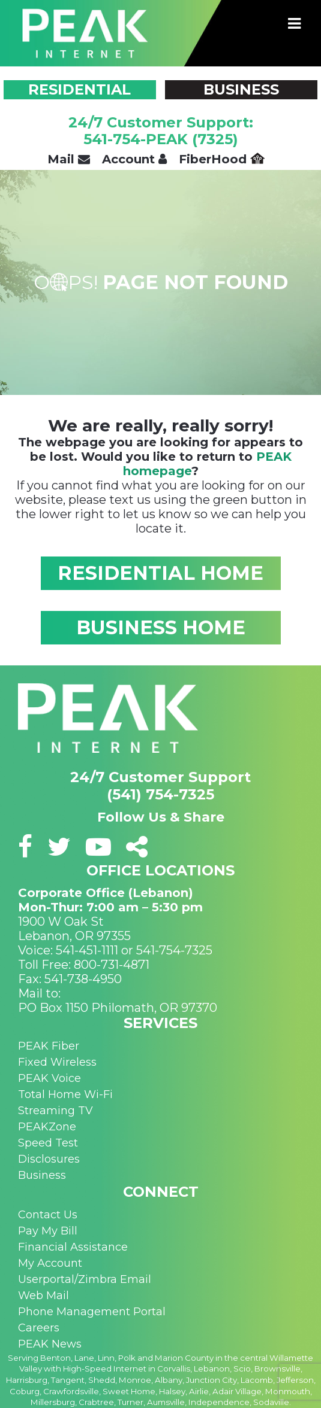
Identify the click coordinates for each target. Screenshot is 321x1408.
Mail (68, 159)
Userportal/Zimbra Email (84, 1279)
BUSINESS (241, 89)
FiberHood (222, 159)
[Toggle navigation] (295, 24)
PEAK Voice (49, 1078)
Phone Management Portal (92, 1311)
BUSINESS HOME (160, 627)
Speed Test (48, 1142)
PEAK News (50, 1344)
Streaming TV (55, 1110)
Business (42, 1175)
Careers (38, 1327)
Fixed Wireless (57, 1062)
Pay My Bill (47, 1230)
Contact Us (47, 1214)
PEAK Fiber (48, 1046)
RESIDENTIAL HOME (160, 573)
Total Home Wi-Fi (65, 1094)
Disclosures (49, 1159)
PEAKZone (47, 1126)
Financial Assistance (73, 1247)
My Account (50, 1263)
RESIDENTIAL (79, 89)
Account (134, 159)
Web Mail (43, 1295)
